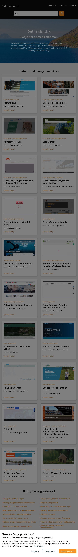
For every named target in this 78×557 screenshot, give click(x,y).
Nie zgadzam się (49, 551)
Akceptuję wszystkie (67, 551)
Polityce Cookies (38, 546)
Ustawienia (35, 551)
